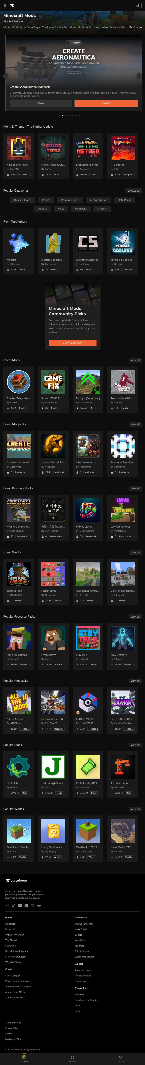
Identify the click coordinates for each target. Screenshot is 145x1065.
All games (10, 924)
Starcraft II (10, 946)
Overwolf (79, 995)
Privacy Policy (11, 1028)
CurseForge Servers (84, 957)
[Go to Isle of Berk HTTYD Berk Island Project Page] (122, 838)
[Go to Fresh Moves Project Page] (53, 646)
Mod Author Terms (14, 1039)
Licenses (9, 1034)
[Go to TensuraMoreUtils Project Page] (122, 390)
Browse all (134, 190)
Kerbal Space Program (16, 951)
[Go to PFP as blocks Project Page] (88, 518)
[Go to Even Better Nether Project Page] (88, 156)
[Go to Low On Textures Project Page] (122, 518)
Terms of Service (13, 1023)
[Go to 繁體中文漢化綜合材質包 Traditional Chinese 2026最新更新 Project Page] (53, 518)
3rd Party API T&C (14, 998)
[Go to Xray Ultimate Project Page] (122, 646)
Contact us (80, 981)
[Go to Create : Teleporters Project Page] (18, 390)
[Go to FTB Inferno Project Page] (122, 156)
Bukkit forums (81, 951)
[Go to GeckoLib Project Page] (18, 774)
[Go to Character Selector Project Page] (88, 251)
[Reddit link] (39, 905)
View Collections (72, 343)
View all (135, 360)
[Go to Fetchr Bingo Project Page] (53, 582)
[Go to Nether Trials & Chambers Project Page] (53, 156)
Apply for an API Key (15, 992)
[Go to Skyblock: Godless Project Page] (122, 251)
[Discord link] (26, 905)
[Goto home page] (12, 5)
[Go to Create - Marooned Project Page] (18, 454)
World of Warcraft (14, 935)
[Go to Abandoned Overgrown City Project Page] (88, 582)
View (41, 103)
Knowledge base (82, 970)
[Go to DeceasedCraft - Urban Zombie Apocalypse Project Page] (53, 710)
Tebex (77, 1006)
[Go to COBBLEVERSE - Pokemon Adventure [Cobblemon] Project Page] (88, 710)
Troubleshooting (82, 976)
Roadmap (79, 946)
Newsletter (80, 940)
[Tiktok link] (14, 905)
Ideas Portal (80, 929)
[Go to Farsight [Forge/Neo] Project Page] (88, 390)
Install (106, 103)
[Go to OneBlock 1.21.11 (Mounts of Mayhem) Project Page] (88, 838)
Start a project (12, 976)
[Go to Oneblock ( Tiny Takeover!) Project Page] (18, 838)
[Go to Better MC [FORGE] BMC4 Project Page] (122, 710)
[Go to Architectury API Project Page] (122, 774)
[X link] (33, 905)
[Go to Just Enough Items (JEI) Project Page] (53, 774)
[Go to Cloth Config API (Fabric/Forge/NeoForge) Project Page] (88, 774)
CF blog (78, 935)
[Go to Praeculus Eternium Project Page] (122, 454)
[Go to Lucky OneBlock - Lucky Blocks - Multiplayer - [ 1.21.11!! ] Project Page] (53, 838)
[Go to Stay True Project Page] (88, 646)
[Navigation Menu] (5, 5)
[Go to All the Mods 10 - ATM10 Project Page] (18, 710)
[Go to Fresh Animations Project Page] (18, 646)
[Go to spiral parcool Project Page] (18, 582)
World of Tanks (13, 962)
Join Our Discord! (83, 924)
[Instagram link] (7, 905)
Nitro (77, 1011)
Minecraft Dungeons (15, 957)
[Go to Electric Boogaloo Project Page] (53, 251)
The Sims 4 (11, 940)
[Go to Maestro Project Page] (18, 251)
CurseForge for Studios (86, 1000)
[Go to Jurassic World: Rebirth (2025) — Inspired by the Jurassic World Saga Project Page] (53, 454)
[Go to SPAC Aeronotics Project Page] (88, 454)
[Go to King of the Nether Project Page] (18, 156)
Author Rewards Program (18, 987)
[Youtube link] (20, 905)
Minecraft (10, 929)
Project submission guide (18, 981)
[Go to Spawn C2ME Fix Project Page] (53, 390)
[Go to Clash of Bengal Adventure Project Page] (122, 582)
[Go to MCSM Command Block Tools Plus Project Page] (18, 518)
